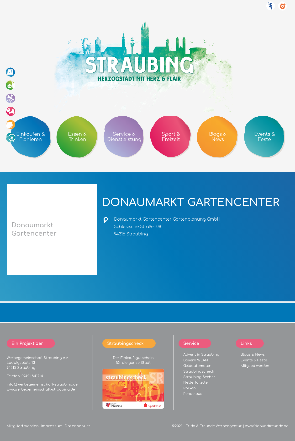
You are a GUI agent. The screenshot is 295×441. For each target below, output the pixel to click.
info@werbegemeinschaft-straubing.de (42, 384)
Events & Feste (254, 360)
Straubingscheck (198, 371)
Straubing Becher (199, 377)
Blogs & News (253, 354)
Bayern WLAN (195, 360)
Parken (189, 388)
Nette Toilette (195, 382)
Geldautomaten (197, 366)
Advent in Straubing (201, 354)
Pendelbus (192, 394)
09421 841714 (32, 376)
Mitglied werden (255, 366)
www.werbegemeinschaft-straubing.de (41, 389)
